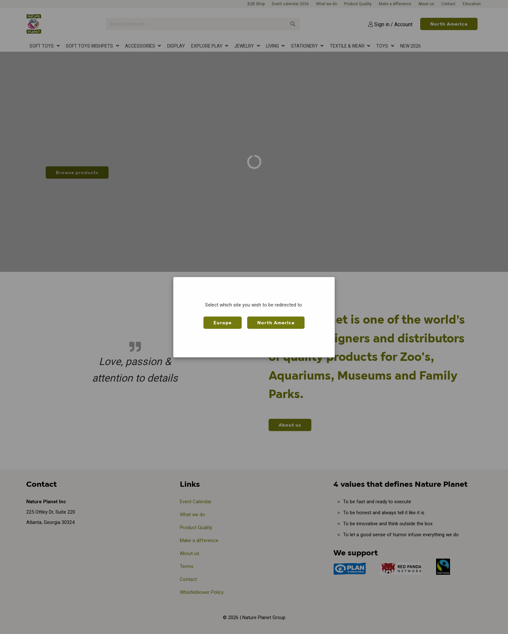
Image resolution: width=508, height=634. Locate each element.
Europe (223, 322)
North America (275, 322)
